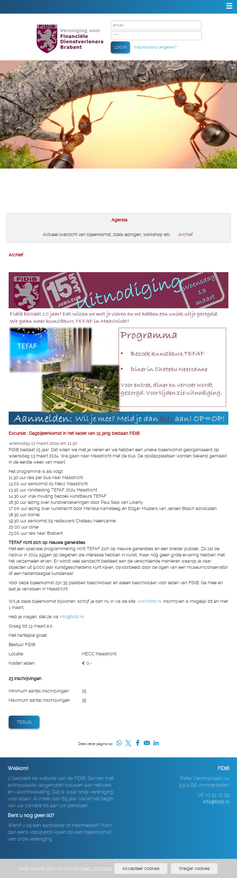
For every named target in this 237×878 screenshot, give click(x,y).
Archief (185, 234)
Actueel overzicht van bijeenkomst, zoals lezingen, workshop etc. (107, 234)
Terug (24, 722)
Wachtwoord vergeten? (155, 47)
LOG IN (120, 47)
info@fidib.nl (72, 616)
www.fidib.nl (149, 601)
